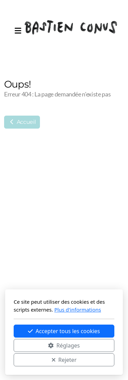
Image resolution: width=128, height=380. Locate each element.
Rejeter (64, 360)
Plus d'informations (77, 309)
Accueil (22, 122)
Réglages (64, 345)
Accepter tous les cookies (64, 331)
